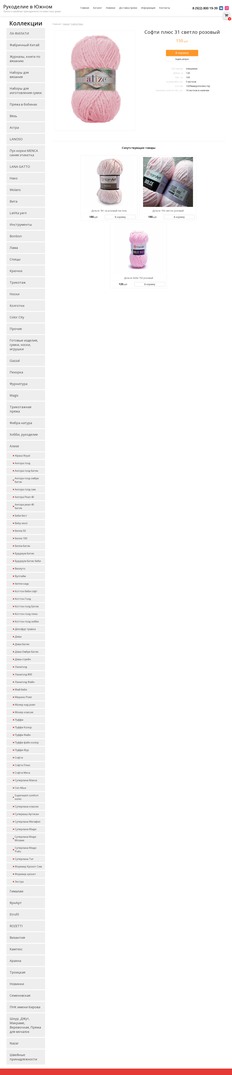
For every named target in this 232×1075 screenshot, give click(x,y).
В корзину (120, 216)
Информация (148, 7)
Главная (84, 7)
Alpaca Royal (22, 455)
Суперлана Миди (25, 829)
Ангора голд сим (25, 489)
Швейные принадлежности (23, 1057)
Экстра (19, 881)
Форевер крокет (25, 874)
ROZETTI (16, 926)
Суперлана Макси (26, 780)
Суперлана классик (27, 806)
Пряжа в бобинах (23, 104)
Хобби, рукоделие (24, 434)
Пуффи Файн (23, 735)
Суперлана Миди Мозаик (25, 838)
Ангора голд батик (26, 471)
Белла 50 (20, 531)
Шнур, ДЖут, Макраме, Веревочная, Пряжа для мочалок (25, 1025)
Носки (14, 294)
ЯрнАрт (16, 903)
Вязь (13, 116)
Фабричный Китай (24, 45)
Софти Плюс (22, 765)
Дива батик (22, 644)
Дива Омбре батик (27, 651)
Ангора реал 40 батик (24, 506)
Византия (17, 937)
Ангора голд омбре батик (27, 480)
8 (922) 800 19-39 (205, 8)
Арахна (15, 961)
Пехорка (16, 372)
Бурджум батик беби (28, 561)
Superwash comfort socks (27, 797)
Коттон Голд (23, 599)
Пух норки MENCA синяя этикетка (24, 152)
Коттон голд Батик (27, 606)
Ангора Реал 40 (24, 497)
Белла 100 (21, 538)
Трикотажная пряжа (20, 409)
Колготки (17, 305)
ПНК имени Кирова (25, 1007)
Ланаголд (21, 667)
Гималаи (16, 891)
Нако (14, 178)
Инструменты (21, 224)
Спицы (15, 259)
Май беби (21, 689)
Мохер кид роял (25, 704)
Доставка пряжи (128, 7)
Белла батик (22, 546)
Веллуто (20, 568)
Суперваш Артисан (27, 814)
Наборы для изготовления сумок (26, 90)
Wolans (15, 190)
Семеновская (20, 995)
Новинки (110, 7)
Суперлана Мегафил (27, 821)
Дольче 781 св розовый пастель (109, 210)
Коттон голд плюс (26, 614)
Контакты (164, 7)
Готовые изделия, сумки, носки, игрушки (24, 344)
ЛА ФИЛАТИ (19, 33)
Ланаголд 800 (23, 674)
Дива (18, 636)
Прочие (16, 329)
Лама (14, 248)
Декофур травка (25, 629)
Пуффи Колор (23, 727)
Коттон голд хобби (27, 621)
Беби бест (21, 515)
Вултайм (20, 576)
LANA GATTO (20, 166)
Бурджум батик (24, 553)
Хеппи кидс (22, 583)
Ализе (14, 446)
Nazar (14, 1043)
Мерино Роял (23, 697)
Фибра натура (21, 423)
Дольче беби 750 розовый (138, 277)
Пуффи (19, 720)
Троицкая (17, 972)
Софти (19, 757)
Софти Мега (22, 772)
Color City (17, 317)
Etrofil (14, 914)
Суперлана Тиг (24, 859)
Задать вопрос (182, 59)
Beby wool (21, 523)
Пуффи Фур (22, 750)
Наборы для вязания (19, 74)
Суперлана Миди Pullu (25, 849)
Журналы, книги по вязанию (25, 58)
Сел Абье (20, 788)
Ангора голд (22, 463)
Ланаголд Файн (24, 682)
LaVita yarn (18, 213)
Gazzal (15, 360)
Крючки (16, 271)
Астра (14, 127)
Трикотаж (18, 282)
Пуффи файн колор (27, 742)
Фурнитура (18, 384)
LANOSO (16, 139)
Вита (13, 201)
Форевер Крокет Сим (28, 866)
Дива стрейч (23, 659)
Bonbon (16, 236)
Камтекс (16, 949)
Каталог (97, 7)
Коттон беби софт (26, 591)
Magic (14, 395)
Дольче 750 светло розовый (168, 210)
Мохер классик (24, 712)
